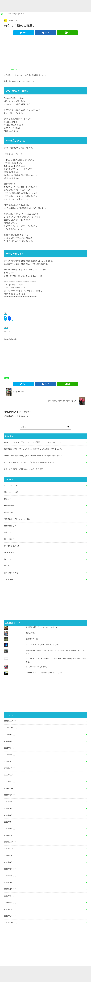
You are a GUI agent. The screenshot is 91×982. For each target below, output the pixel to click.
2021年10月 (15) (10, 730)
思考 (7, 535)
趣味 (7, 562)
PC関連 (9, 555)
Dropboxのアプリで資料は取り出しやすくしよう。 (45, 675)
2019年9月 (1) (9, 797)
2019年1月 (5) (9, 838)
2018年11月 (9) (10, 851)
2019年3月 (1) (9, 824)
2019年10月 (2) (10, 791)
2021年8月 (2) (9, 743)
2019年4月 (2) (9, 817)
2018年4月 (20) (10, 898)
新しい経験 (10, 541)
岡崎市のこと (11, 494)
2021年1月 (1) (9, 770)
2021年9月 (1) (9, 737)
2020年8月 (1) (9, 784)
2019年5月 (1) (9, 811)
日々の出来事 (11, 575)
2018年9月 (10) (10, 864)
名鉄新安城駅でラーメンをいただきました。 (43, 629)
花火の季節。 (31, 635)
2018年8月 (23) (10, 871)
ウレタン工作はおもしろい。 (37, 669)
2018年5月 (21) (10, 891)
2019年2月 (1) (9, 831)
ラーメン (9, 582)
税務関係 (9, 508)
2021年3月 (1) (9, 764)
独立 (5, 21)
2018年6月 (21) (10, 885)
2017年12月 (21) (10, 925)
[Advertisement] (45, 52)
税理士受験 (10, 528)
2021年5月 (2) (9, 750)
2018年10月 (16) (10, 858)
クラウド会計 (11, 488)
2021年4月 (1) (9, 757)
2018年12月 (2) (10, 844)
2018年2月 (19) (10, 911)
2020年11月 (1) (10, 777)
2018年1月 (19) (10, 918)
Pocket (17, 71)
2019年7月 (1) (9, 804)
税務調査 (9, 514)
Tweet (12, 71)
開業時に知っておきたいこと (17, 521)
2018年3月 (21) (10, 905)
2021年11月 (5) (10, 723)
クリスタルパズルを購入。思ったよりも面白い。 (44, 647)
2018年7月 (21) (10, 878)
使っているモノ (12, 548)
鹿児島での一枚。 (32, 641)
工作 (7, 568)
